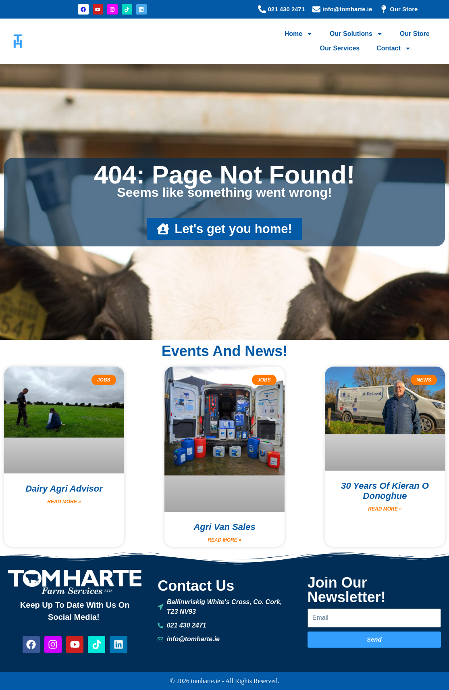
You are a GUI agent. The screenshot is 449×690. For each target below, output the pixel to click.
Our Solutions (356, 34)
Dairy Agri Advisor (64, 489)
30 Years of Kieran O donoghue (385, 491)
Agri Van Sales (224, 527)
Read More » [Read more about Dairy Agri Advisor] (64, 501)
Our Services (340, 48)
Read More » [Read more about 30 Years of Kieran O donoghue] (384, 509)
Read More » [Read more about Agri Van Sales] (224, 540)
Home (299, 34)
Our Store (415, 33)
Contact (393, 48)
